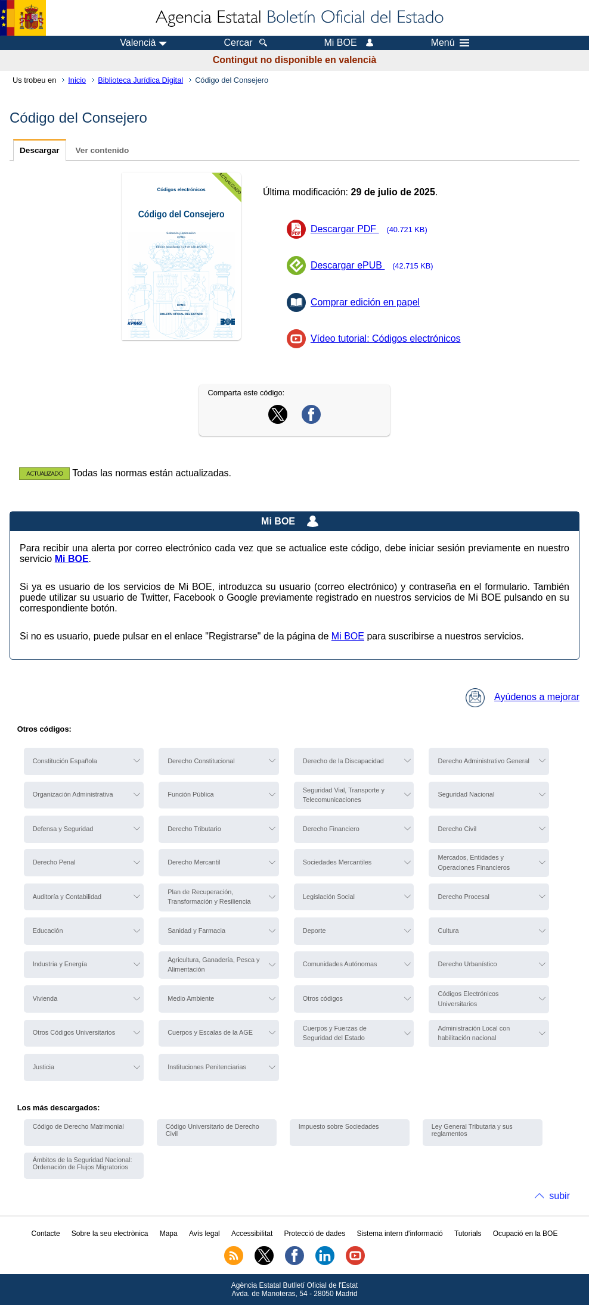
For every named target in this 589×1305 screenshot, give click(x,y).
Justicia (43, 1066)
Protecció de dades (314, 1233)
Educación (48, 930)
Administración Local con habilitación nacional (474, 1033)
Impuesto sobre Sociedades (339, 1126)
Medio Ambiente (191, 998)
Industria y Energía (60, 963)
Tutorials (468, 1233)
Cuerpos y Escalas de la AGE (210, 1032)
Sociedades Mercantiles (337, 862)
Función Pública (190, 794)
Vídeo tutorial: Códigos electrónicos (386, 338)
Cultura (448, 930)
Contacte (46, 1233)
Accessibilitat (251, 1233)
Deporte (314, 930)
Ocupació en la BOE (525, 1233)
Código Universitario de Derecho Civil (212, 1130)
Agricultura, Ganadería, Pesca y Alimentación (213, 964)
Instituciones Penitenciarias (207, 1066)
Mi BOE (347, 636)
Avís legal (204, 1233)
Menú (450, 43)
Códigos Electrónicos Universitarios (468, 998)
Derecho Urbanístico (467, 963)
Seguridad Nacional (466, 794)
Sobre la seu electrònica (110, 1233)
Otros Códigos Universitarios (74, 1032)
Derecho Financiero (331, 828)
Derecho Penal (54, 862)
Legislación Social (329, 896)
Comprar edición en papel (365, 302)
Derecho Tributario (194, 828)
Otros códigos (323, 998)
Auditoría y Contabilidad (67, 896)
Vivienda (45, 998)
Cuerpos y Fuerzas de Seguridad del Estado (335, 1033)
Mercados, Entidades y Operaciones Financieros (474, 862)
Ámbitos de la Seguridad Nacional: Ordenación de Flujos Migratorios (82, 1163)
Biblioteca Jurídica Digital (140, 80)
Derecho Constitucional (201, 760)
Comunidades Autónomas (340, 963)
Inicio (77, 80)
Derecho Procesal (463, 896)
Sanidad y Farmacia (196, 930)
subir (559, 1196)
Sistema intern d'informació (399, 1233)
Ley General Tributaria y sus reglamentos (472, 1130)
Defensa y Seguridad (63, 828)
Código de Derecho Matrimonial (78, 1126)
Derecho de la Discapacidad (343, 760)
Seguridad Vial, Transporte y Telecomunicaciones (344, 794)
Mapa (169, 1233)
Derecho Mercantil (194, 862)
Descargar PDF (373, 229)
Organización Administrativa (73, 794)
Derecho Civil (457, 828)
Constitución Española (65, 760)
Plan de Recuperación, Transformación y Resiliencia (209, 896)
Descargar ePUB (376, 265)
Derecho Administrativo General (483, 760)
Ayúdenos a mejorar (522, 697)
